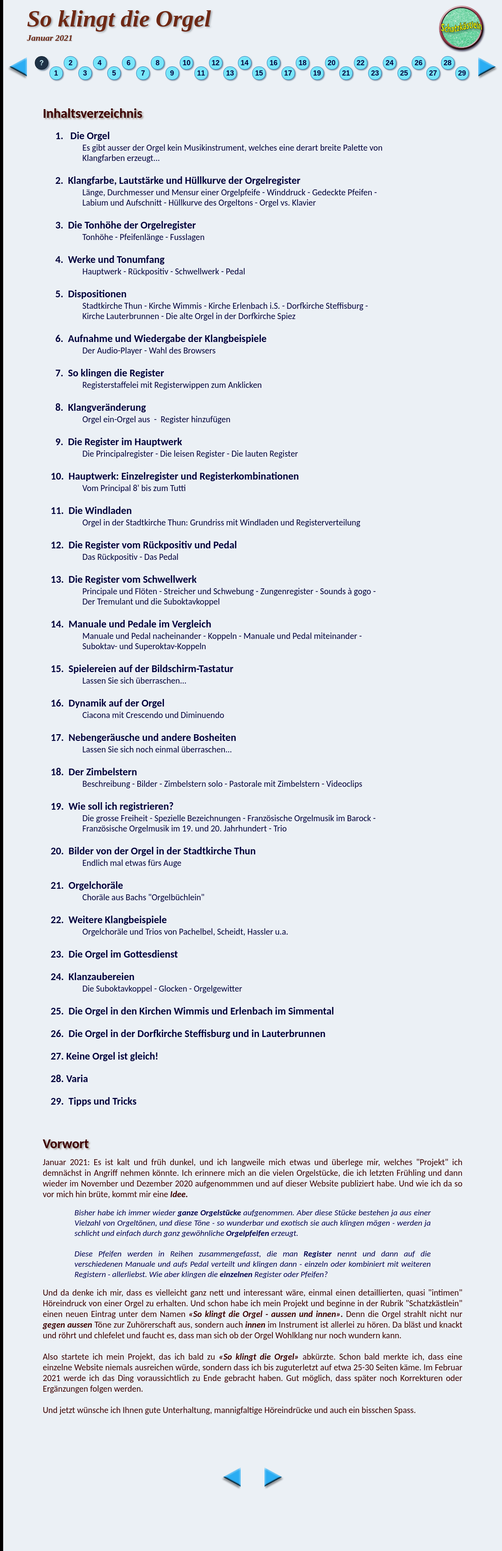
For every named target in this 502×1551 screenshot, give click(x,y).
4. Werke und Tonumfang (108, 259)
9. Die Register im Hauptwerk (116, 441)
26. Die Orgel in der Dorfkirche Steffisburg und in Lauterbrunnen (188, 1033)
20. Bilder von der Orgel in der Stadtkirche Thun (153, 850)
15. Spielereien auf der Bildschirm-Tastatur (142, 668)
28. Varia (69, 1078)
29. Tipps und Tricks (94, 1101)
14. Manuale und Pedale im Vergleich (131, 624)
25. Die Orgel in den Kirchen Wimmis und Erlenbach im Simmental (192, 1011)
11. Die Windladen (91, 510)
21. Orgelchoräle (87, 885)
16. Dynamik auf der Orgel (108, 703)
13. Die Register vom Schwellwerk (124, 579)
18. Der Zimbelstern (94, 771)
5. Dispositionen (89, 293)
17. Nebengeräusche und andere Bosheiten (143, 737)
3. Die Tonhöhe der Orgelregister (123, 225)
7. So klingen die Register (107, 372)
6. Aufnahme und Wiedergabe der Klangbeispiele (158, 338)
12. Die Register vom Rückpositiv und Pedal (144, 544)
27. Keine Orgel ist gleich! (104, 1056)
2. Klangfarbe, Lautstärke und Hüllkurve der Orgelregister (175, 180)
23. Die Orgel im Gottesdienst (114, 954)
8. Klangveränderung (98, 407)
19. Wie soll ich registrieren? (112, 806)
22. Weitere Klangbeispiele (109, 919)
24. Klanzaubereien (93, 976)
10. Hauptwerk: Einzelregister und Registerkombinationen (175, 476)
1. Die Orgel (80, 135)
